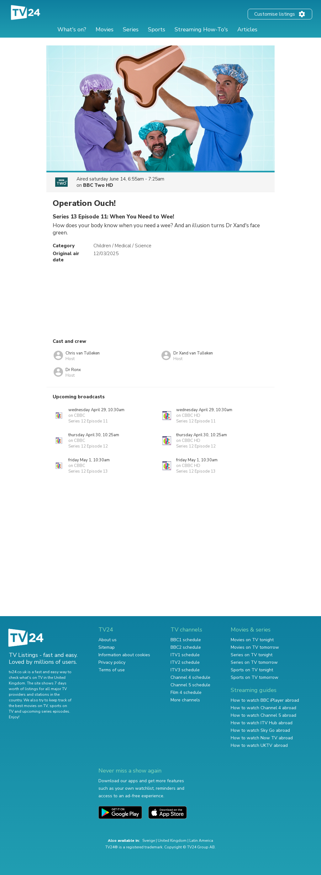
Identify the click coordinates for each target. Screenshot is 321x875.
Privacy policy (111, 662)
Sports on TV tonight (252, 670)
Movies (104, 29)
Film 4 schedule (186, 692)
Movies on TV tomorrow (255, 647)
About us (107, 640)
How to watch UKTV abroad (259, 745)
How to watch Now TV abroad (262, 738)
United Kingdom (172, 840)
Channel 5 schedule (190, 685)
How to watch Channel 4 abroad (263, 708)
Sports (156, 29)
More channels (185, 700)
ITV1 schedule (185, 655)
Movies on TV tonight (252, 640)
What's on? (71, 29)
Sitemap (106, 647)
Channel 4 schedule (190, 677)
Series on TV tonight (251, 655)
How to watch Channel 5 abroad (263, 715)
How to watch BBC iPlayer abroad (265, 700)
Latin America (201, 840)
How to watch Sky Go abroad (260, 730)
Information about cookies (124, 655)
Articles (247, 29)
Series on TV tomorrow (254, 662)
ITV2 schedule (185, 662)
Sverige (148, 840)
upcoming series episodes (45, 711)
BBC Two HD (98, 185)
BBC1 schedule (186, 640)
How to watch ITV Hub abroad (261, 723)
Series (131, 29)
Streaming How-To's (201, 29)
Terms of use (111, 670)
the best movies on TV (28, 705)
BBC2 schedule (186, 647)
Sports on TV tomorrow (254, 677)
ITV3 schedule (185, 670)
